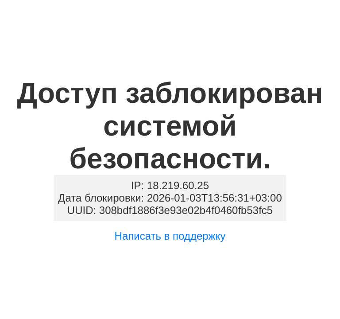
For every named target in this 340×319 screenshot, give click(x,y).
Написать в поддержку (170, 236)
